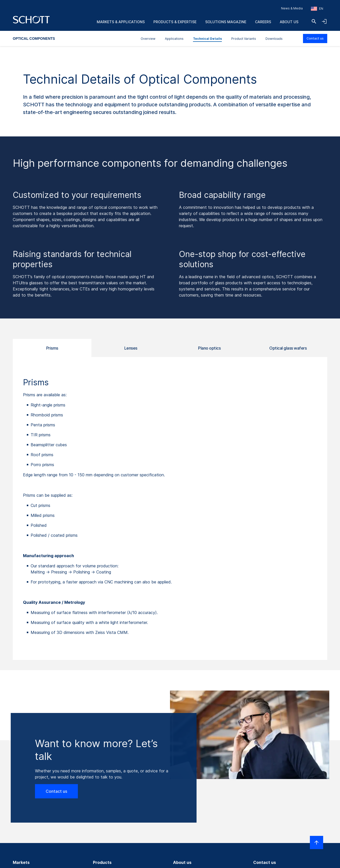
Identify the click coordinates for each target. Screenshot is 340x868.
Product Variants (243, 39)
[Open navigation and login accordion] (324, 21)
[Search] (314, 21)
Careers (263, 22)
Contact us (315, 38)
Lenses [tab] (130, 348)
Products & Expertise (175, 22)
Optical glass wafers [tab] (288, 348)
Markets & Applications (121, 22)
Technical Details (207, 39)
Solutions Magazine (225, 22)
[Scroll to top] (316, 842)
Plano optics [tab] (209, 348)
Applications (174, 39)
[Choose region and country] (317, 9)
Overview (148, 39)
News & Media (292, 8)
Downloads (274, 39)
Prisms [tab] (52, 348)
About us (289, 22)
